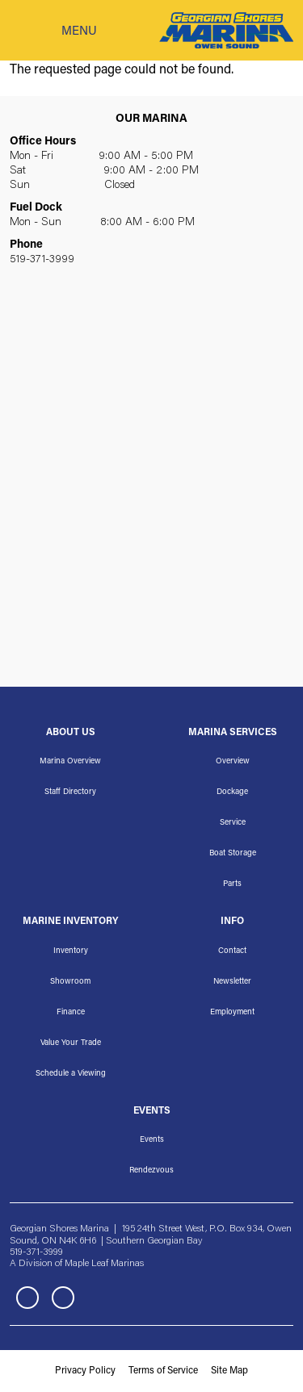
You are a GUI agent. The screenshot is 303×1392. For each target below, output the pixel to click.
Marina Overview (70, 762)
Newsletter (232, 982)
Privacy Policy (85, 1371)
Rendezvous (151, 1171)
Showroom (70, 982)
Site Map (229, 1371)
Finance (71, 1013)
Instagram (63, 1297)
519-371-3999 (42, 259)
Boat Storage (232, 854)
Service (233, 823)
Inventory (70, 951)
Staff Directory (70, 792)
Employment (232, 1013)
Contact (232, 951)
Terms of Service (163, 1371)
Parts (232, 884)
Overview (233, 762)
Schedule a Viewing (71, 1074)
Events (152, 1140)
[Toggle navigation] (53, 31)
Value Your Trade (70, 1043)
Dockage (232, 792)
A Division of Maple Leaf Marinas (77, 1264)
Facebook (27, 1297)
